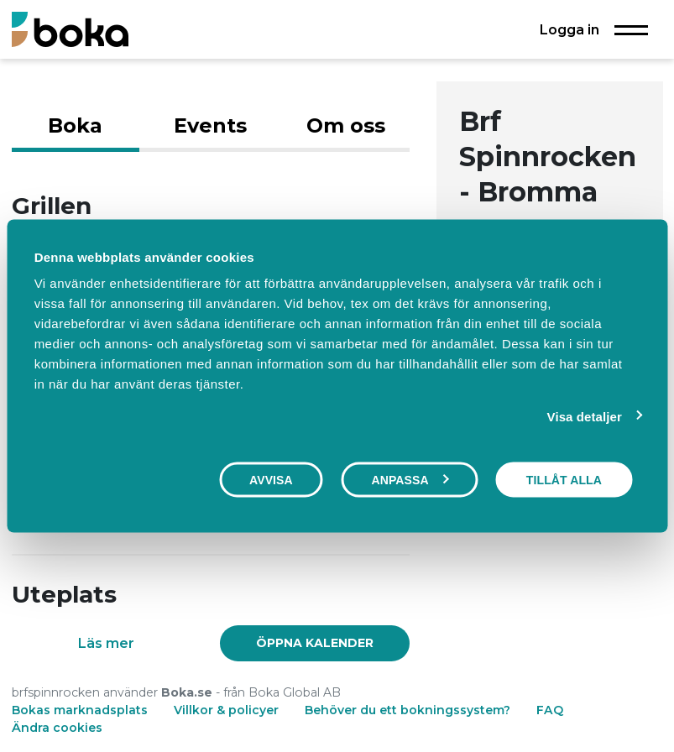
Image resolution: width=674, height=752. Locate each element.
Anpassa (409, 479)
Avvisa (271, 479)
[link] (315, 643)
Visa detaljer (584, 416)
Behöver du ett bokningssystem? (407, 710)
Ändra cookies (57, 727)
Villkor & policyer (226, 710)
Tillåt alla (564, 479)
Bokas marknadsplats (80, 710)
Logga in (569, 29)
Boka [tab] (75, 125)
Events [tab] (210, 125)
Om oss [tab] (345, 125)
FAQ (549, 710)
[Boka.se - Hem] (70, 29)
